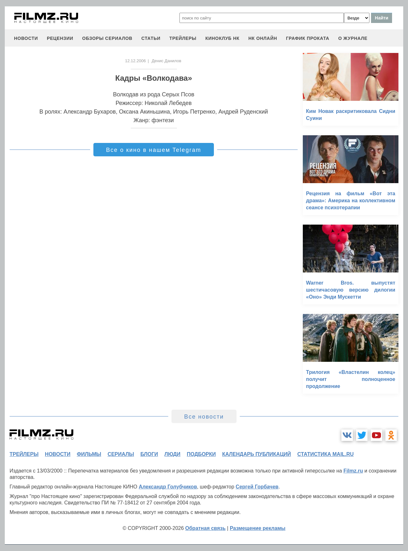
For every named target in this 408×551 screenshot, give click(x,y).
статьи (150, 38)
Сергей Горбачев (257, 486)
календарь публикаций (256, 454)
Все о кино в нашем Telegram (153, 150)
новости (26, 38)
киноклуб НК (222, 38)
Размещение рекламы (258, 528)
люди (172, 454)
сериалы (120, 454)
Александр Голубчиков (168, 486)
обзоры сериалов (107, 38)
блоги (149, 454)
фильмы (89, 454)
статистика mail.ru (325, 454)
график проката (307, 38)
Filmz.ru (353, 470)
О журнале (353, 38)
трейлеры (182, 38)
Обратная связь (205, 528)
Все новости (204, 416)
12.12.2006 (135, 60)
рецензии (60, 38)
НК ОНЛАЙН (262, 38)
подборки (201, 454)
